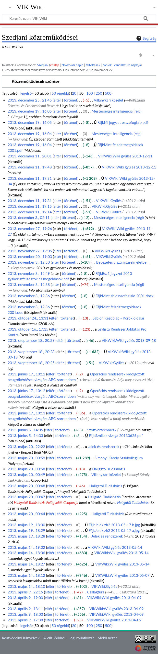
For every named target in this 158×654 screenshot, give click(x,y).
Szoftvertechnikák (101, 430)
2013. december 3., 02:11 (28, 217)
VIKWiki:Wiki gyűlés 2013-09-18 (129, 340)
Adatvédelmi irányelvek (21, 638)
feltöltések (93, 65)
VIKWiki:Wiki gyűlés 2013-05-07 (122, 575)
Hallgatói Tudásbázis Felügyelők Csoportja (46, 502)
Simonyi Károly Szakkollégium (119, 458)
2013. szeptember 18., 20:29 (31, 340)
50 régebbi (60, 93)
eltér (57, 100)
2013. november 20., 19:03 (30, 256)
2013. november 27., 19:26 (30, 228)
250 (99, 93)
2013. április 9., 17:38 (25, 620)
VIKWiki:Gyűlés (109, 200)
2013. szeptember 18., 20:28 (31, 351)
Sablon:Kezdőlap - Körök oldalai (118, 318)
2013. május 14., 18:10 (26, 586)
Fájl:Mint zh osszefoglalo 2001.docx (125, 296)
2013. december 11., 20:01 (30, 156)
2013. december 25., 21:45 (30, 100)
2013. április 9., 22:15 (25, 592)
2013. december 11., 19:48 (30, 167)
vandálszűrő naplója (127, 65)
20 (74, 93)
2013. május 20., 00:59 (26, 458)
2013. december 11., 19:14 (30, 212)
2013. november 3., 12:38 (29, 284)
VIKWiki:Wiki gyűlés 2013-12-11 (125, 156)
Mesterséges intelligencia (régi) (117, 111)
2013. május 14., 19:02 (26, 547)
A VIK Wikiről (54, 638)
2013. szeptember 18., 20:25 (31, 362)
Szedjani (43, 65)
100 (89, 93)
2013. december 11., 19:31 (30, 178)
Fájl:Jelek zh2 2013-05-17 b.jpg (114, 525)
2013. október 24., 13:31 (28, 318)
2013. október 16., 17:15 (28, 329)
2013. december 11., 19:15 (30, 206)
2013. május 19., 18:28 (26, 536)
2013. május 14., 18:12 (26, 575)
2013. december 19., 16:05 (30, 111)
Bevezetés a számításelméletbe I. (122, 262)
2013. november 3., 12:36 (29, 296)
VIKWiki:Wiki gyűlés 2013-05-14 (115, 547)
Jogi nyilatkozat (81, 638)
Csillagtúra (95, 592)
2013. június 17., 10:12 (26, 374)
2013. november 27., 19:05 (30, 251)
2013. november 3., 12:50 (29, 262)
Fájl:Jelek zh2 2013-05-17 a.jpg (114, 530)
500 (108, 93)
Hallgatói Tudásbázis (108, 469)
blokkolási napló (72, 65)
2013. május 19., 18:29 (26, 530)
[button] (79, 82)
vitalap (54, 65)
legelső (26, 93)
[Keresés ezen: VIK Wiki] (79, 18)
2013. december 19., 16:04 (30, 133)
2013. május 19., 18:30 (26, 525)
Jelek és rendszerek (103, 446)
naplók (106, 65)
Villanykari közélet (108, 100)
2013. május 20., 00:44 (26, 514)
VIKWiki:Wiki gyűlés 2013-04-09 (114, 597)
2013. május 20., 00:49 (26, 474)
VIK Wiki (30, 7)
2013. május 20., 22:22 (26, 446)
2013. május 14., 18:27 (26, 564)
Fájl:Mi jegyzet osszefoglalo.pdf (122, 122)
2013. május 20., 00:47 (26, 497)
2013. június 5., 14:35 (25, 430)
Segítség (145, 38)
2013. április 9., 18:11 (25, 608)
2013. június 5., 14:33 (25, 435)
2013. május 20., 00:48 (26, 486)
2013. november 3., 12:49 (29, 273)
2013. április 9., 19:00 (25, 597)
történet (70, 100)
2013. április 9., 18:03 (25, 614)
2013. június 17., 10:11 (26, 413)
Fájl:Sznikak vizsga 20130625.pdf (116, 435)
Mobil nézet (107, 638)
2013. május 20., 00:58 (26, 469)
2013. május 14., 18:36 (26, 553)
